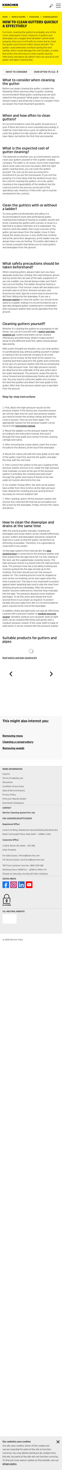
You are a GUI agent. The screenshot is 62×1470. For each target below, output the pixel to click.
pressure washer (11, 299)
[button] (57, 72)
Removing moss (12, 736)
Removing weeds (13, 748)
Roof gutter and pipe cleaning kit (19, 657)
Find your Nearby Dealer (14, 799)
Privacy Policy (9, 794)
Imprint (6, 774)
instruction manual (25, 426)
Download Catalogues (13, 803)
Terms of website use (12, 778)
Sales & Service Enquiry (13, 790)
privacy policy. (9, 1464)
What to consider (16, 72)
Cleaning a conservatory (17, 742)
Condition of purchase (13, 786)
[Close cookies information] (58, 1441)
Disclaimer (7, 782)
